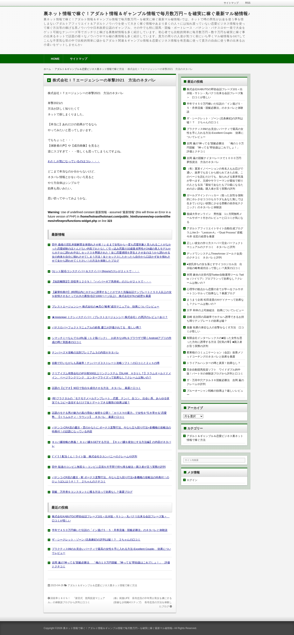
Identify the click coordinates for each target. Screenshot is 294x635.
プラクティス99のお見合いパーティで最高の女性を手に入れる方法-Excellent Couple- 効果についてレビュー (215, 133)
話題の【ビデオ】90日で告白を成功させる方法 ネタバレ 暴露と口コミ (96, 388)
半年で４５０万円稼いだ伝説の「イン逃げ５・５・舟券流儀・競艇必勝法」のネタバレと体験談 (109, 530)
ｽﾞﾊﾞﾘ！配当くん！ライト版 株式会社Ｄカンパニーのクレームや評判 (94, 456)
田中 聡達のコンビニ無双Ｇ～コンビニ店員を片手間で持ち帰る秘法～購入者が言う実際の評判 (109, 466)
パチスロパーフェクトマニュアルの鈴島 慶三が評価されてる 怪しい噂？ (96, 327)
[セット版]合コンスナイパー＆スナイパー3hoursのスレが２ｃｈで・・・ (96, 271)
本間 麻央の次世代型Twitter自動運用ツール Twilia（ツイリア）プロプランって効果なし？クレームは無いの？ (215, 278)
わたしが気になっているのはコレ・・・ (74, 161)
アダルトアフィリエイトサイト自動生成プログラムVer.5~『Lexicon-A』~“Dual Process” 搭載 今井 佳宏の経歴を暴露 (216, 232)
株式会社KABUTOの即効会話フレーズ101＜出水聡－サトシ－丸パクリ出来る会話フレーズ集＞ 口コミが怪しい (215, 93)
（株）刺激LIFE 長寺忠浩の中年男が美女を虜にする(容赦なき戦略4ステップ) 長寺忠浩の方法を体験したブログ (142, 602)
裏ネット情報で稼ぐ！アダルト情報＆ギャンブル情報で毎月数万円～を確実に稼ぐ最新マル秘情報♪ (147, 13)
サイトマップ (78, 58)
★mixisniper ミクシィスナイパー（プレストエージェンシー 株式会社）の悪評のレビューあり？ (110, 317)
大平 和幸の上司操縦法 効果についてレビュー (215, 310)
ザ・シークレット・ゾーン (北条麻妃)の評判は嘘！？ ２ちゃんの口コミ (96, 539)
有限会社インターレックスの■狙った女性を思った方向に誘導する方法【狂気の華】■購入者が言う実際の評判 (214, 342)
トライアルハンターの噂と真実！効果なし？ (213, 363)
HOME (55, 58)
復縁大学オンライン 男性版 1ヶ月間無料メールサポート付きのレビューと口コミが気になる (215, 218)
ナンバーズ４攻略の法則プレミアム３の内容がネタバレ (85, 352)
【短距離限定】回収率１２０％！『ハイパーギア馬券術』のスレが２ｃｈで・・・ (101, 281)
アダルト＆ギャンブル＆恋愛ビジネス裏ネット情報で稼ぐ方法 (102, 585)
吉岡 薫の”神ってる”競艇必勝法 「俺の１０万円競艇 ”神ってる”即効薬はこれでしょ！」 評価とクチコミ (215, 147)
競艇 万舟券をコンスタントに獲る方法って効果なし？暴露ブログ (92, 491)
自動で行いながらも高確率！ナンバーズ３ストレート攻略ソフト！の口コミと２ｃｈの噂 (105, 363)
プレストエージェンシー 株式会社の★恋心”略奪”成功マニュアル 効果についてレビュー (105, 306)
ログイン (192, 480)
